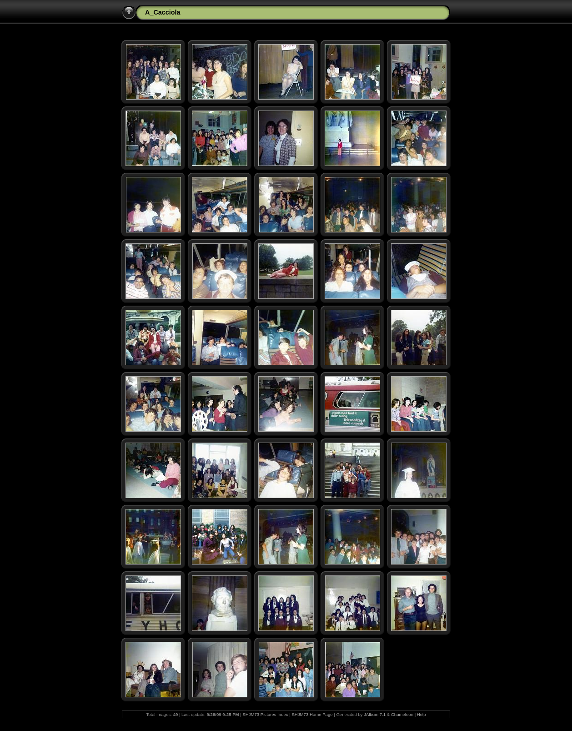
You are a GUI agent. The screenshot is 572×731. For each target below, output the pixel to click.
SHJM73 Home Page (311, 714)
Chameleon (402, 714)
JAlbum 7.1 (375, 714)
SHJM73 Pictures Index (265, 714)
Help (421, 714)
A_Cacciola (163, 12)
